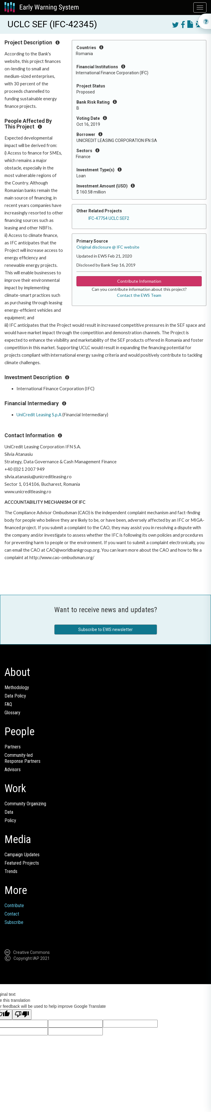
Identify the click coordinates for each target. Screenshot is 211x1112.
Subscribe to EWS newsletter (105, 629)
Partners (12, 747)
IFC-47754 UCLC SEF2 (108, 218)
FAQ (8, 704)
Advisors (12, 769)
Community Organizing (25, 804)
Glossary (12, 712)
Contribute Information (139, 281)
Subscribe (13, 922)
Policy (10, 820)
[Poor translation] (21, 1014)
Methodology (16, 687)
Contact (11, 914)
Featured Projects (21, 863)
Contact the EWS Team (139, 295)
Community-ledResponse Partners (22, 758)
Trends (10, 871)
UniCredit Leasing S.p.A (38, 414)
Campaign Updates (22, 854)
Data (8, 812)
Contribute (14, 905)
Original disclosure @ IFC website (107, 246)
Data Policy (15, 696)
